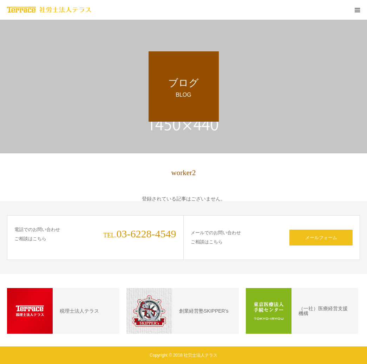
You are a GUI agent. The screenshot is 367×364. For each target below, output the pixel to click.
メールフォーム (321, 237)
